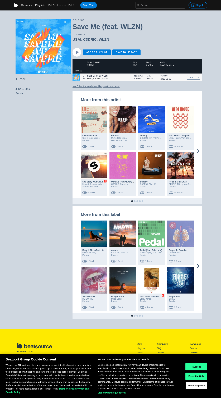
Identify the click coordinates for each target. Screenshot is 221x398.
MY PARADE (155, 138)
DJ (71, 5)
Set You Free (88, 296)
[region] (110, 376)
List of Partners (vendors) (112, 392)
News (140, 352)
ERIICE (172, 184)
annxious (95, 138)
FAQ (159, 348)
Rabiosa (115, 135)
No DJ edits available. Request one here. (96, 86)
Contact (160, 352)
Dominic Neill (175, 252)
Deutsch (194, 352)
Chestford (124, 184)
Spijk (149, 252)
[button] (76, 77)
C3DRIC (90, 39)
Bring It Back (117, 296)
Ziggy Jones (145, 299)
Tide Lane (156, 252)
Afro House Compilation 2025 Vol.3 (186, 135)
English (193, 348)
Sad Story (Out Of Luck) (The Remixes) (101, 182)
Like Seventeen (89, 135)
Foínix (85, 252)
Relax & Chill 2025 (178, 182)
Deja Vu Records (119, 140)
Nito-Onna (122, 138)
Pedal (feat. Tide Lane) (151, 250)
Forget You (174, 296)
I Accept (196, 366)
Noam (143, 252)
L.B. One (115, 252)
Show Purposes (196, 385)
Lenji (171, 138)
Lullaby (143, 135)
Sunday (143, 182)
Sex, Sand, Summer (149, 296)
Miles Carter (116, 299)
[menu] (25, 5)
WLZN (104, 39)
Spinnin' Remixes (90, 186)
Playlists (40, 5)
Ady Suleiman (104, 184)
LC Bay (92, 252)
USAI (77, 39)
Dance (150, 78)
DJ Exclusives (57, 5)
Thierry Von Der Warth (184, 138)
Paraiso (164, 76)
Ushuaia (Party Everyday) (123, 182)
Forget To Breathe (177, 250)
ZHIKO (172, 299)
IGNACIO (125, 252)
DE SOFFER (88, 299)
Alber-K (152, 184)
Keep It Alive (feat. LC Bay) (95, 250)
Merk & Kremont (89, 184)
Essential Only (196, 376)
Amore (114, 250)
